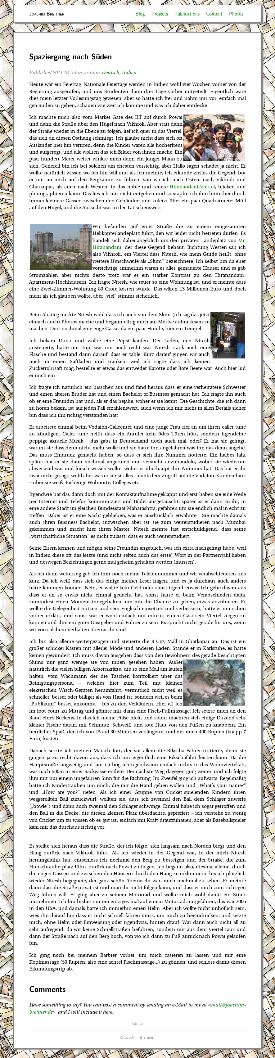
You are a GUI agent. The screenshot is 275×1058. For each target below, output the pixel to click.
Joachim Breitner (46, 13)
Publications (187, 13)
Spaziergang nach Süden (70, 56)
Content (214, 13)
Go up (137, 1023)
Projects (159, 13)
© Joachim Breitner (136, 1037)
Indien (129, 72)
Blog (140, 13)
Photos (236, 13)
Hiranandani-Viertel (192, 187)
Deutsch (110, 72)
